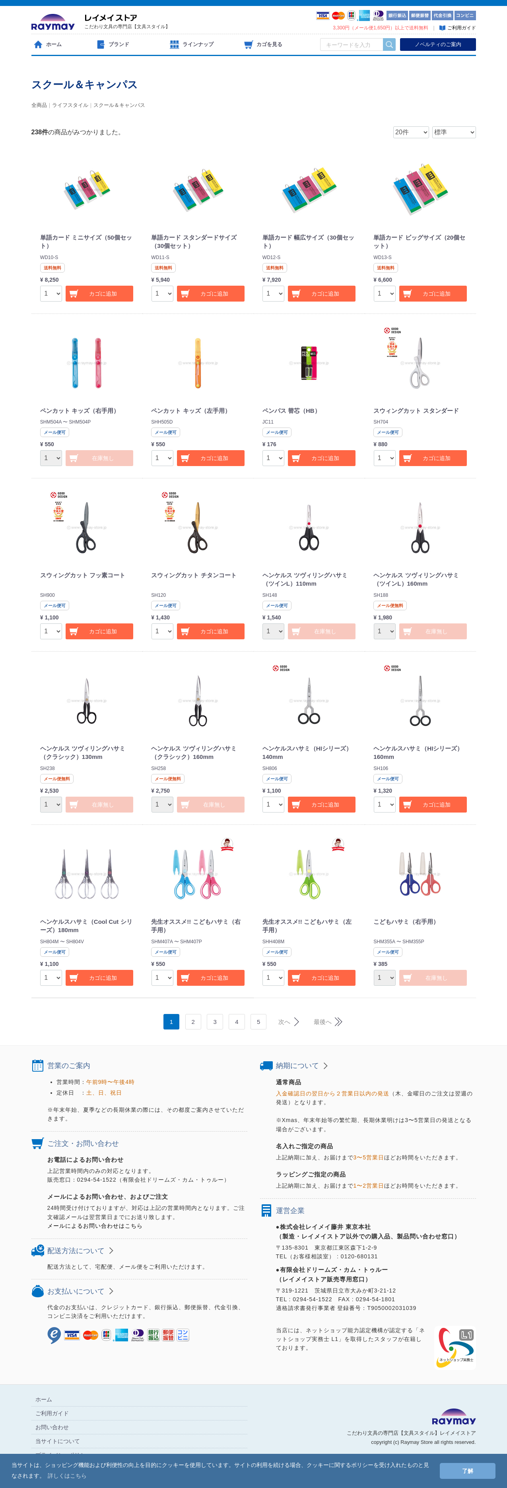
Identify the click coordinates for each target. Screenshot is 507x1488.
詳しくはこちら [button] (67, 1476)
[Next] (287, 1021)
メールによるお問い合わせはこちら (95, 1226)
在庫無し (103, 458)
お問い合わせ (52, 1427)
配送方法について (76, 1250)
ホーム (43, 1399)
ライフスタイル (70, 105)
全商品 (39, 105)
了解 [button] (467, 1471)
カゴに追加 (103, 293)
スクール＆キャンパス (119, 105)
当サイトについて (57, 1441)
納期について (297, 1066)
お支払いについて (76, 1291)
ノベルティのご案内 (438, 44)
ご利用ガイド (52, 1413)
